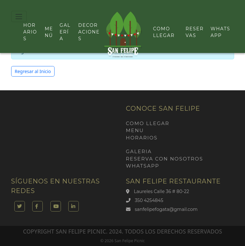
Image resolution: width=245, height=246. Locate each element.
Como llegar (147, 123)
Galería (65, 31)
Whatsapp (143, 166)
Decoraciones (89, 31)
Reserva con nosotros (164, 159)
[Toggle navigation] (19, 16)
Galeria (139, 151)
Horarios (30, 31)
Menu (135, 130)
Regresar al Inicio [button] (33, 71)
